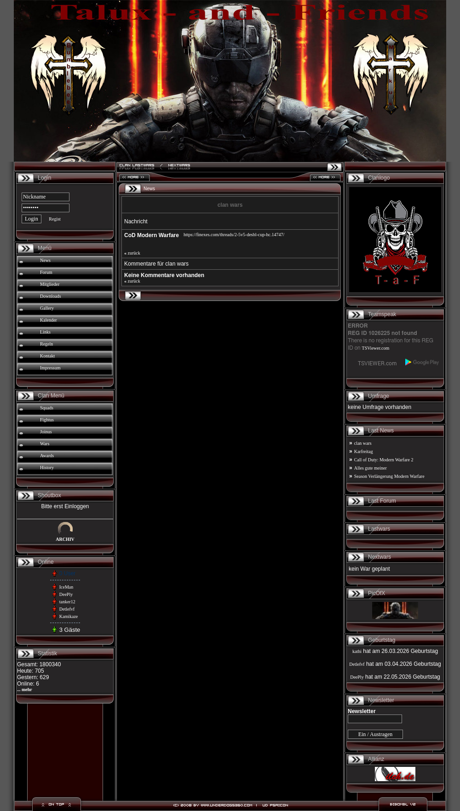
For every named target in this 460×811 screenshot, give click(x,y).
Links (45, 332)
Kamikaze (68, 616)
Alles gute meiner (370, 468)
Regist (55, 218)
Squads (46, 407)
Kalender (48, 320)
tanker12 (67, 601)
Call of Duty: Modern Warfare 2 (384, 459)
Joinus (46, 431)
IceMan (66, 587)
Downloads (50, 296)
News (45, 260)
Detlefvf (67, 609)
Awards (47, 455)
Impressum (50, 367)
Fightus (47, 419)
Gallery (47, 308)
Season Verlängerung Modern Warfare (389, 476)
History (47, 467)
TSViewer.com (376, 348)
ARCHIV (65, 539)
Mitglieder (49, 284)
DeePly (66, 594)
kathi (357, 651)
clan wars (363, 443)
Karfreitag (363, 451)
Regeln (46, 343)
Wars (44, 443)
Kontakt (47, 355)
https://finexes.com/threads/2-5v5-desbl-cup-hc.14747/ (234, 234)
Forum (46, 272)
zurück (132, 252)
